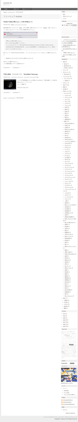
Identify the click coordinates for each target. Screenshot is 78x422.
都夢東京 (67, 278)
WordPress (66, 65)
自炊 (64, 298)
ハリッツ (69, 340)
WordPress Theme (69, 417)
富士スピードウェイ (66, 348)
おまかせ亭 (67, 143)
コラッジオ (67, 173)
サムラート (67, 179)
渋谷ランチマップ (26, 9)
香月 (66, 284)
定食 (66, 111)
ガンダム (74, 336)
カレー (66, 101)
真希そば (67, 260)
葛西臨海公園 (74, 355)
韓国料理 (67, 119)
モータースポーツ (71, 343)
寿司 (66, 113)
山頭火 (66, 228)
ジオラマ (65, 337)
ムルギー (67, 194)
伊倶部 (66, 202)
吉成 (66, 214)
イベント (67, 335)
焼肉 (66, 117)
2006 (64, 324)
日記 (64, 84)
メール (64, 18)
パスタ (66, 103)
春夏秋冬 (67, 232)
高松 (66, 288)
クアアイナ (67, 169)
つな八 (66, 151)
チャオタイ (67, 185)
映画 (64, 87)
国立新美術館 (67, 346)
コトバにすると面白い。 (70, 394)
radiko (20, 27)
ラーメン (67, 105)
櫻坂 (66, 250)
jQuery (65, 63)
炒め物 (65, 306)
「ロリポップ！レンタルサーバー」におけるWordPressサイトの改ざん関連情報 (69, 41)
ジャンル (66, 93)
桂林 (66, 242)
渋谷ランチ (16, 9)
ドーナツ (65, 340)
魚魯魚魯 (67, 292)
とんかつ (67, 95)
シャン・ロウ (68, 181)
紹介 (64, 14)
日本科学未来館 (73, 350)
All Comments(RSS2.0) (69, 404)
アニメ (74, 334)
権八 (66, 244)
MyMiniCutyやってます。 (67, 383)
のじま (66, 155)
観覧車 (62, 356)
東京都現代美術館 (69, 353)
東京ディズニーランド (68, 352)
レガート (67, 198)
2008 (64, 320)
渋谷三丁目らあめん (70, 254)
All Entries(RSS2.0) (68, 400)
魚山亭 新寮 (68, 289)
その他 (65, 302)
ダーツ (73, 338)
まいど (66, 161)
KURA (66, 125)
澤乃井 (66, 258)
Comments (6, 67)
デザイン (65, 82)
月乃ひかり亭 (68, 234)
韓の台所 (67, 282)
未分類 (64, 89)
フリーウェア (24, 24)
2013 (64, 313)
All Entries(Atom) (67, 402)
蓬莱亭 (66, 276)
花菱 (66, 270)
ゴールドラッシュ (69, 177)
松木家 (66, 240)
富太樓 (66, 226)
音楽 (63, 357)
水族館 (74, 353)
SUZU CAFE (68, 139)
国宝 (64, 346)
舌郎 (66, 264)
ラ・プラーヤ (68, 196)
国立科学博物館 (66, 347)
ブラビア (73, 341)
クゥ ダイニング (69, 171)
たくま (66, 149)
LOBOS (66, 127)
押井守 (73, 349)
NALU (66, 133)
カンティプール (68, 167)
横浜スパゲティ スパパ (70, 246)
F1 (69, 331)
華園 (66, 274)
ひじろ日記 (66, 392)
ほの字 (66, 159)
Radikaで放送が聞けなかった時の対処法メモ (18, 22)
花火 (70, 355)
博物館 (71, 345)
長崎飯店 (67, 280)
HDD (74, 331)
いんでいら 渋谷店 (69, 141)
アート (64, 70)
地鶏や (66, 224)
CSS (67, 331)
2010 (64, 315)
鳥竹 (66, 293)
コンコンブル (68, 175)
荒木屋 (66, 272)
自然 (68, 355)
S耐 (73, 332)
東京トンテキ (68, 236)
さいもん (67, 145)
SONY (71, 332)
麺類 (65, 308)
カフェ (66, 99)
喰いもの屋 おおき (69, 222)
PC (68, 332)
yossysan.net (7, 3)
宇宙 (37, 77)
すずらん (67, 147)
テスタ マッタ (68, 187)
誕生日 (65, 356)
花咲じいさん (68, 268)
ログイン (65, 409)
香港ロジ (67, 286)
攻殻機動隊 (65, 350)
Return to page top (70, 413)
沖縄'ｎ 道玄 (68, 252)
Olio (66, 135)
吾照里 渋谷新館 (69, 216)
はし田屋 (67, 157)
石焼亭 (66, 262)
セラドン (67, 183)
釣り (71, 356)
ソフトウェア (11, 12)
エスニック (67, 97)
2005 (64, 326)
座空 (66, 230)
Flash (71, 331)
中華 (66, 107)
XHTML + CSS (67, 67)
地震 (70, 347)
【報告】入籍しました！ (69, 52)
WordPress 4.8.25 (53, 417)
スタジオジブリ (70, 337)
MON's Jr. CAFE (69, 129)
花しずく (67, 266)
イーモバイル (72, 335)
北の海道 (67, 208)
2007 (64, 322)
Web (64, 61)
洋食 (66, 115)
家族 (74, 347)
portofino (67, 137)
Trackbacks (15, 67)
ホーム (5, 98)
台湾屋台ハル (68, 212)
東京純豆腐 (67, 238)
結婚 (63, 355)
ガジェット (65, 72)
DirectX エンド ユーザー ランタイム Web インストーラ (19, 58)
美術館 (66, 355)
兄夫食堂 (67, 206)
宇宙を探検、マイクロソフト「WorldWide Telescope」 (21, 74)
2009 (64, 318)
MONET (67, 131)
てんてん (67, 153)
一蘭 (66, 200)
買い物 (68, 356)
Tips (75, 332)
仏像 (64, 345)
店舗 (65, 121)
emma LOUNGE (69, 123)
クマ (62, 337)
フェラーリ (63, 341)
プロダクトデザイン (69, 342)
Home (6, 9)
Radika (12, 24)
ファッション (73, 340)
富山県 (72, 348)
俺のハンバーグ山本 (70, 204)
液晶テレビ (69, 354)
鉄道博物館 (74, 356)
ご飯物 (65, 300)
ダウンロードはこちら (22, 87)
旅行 (69, 350)
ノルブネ (67, 192)
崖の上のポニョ (68, 349)
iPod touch (66, 74)
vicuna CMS (61, 417)
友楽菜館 (67, 210)
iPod (62, 332)
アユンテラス (68, 163)
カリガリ (67, 165)
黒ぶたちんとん (68, 296)
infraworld (66, 390)
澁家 (66, 256)
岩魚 (64, 349)
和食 (66, 109)
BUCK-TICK (63, 331)
